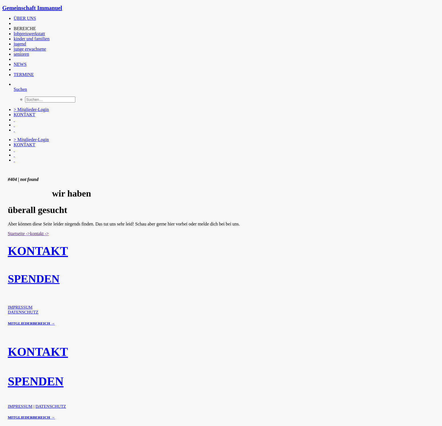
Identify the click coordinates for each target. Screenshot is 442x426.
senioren (21, 54)
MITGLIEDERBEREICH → (31, 323)
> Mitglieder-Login (31, 109)
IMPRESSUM (20, 307)
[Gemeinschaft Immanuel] (221, 8)
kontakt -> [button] (39, 233)
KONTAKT (24, 114)
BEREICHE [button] (25, 28)
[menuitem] (129, 18)
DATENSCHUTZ (23, 312)
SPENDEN (34, 279)
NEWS (20, 64)
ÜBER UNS (25, 18)
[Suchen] (20, 89)
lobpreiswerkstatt (29, 33)
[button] (14, 23)
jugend (20, 43)
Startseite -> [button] (19, 233)
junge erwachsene (30, 49)
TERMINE (24, 74)
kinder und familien (31, 38)
